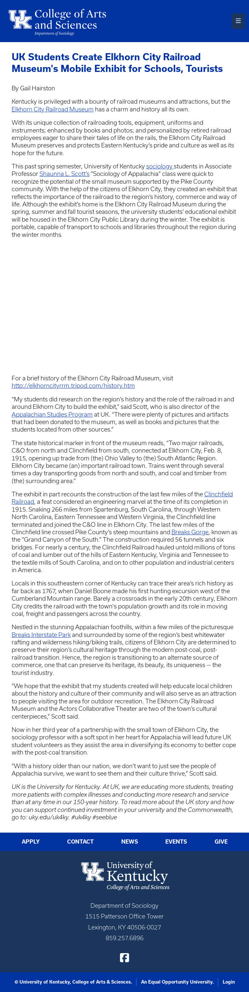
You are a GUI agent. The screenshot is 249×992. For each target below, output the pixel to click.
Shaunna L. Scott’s (64, 173)
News (129, 841)
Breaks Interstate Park (41, 634)
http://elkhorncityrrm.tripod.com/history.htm (73, 385)
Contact (80, 841)
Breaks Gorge (190, 532)
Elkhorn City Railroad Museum (53, 109)
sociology (160, 166)
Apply (31, 841)
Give (221, 841)
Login (229, 982)
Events (176, 841)
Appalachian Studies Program (52, 414)
